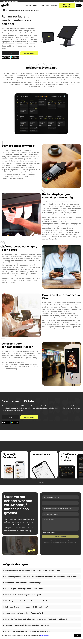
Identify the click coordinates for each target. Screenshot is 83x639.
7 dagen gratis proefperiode (67, 5)
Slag (10, 53)
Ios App (6, 57)
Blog (47, 5)
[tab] (41, 571)
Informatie (41, 5)
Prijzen (35, 5)
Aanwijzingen (54, 5)
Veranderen (77, 1)
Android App (15, 57)
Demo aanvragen (29, 53)
